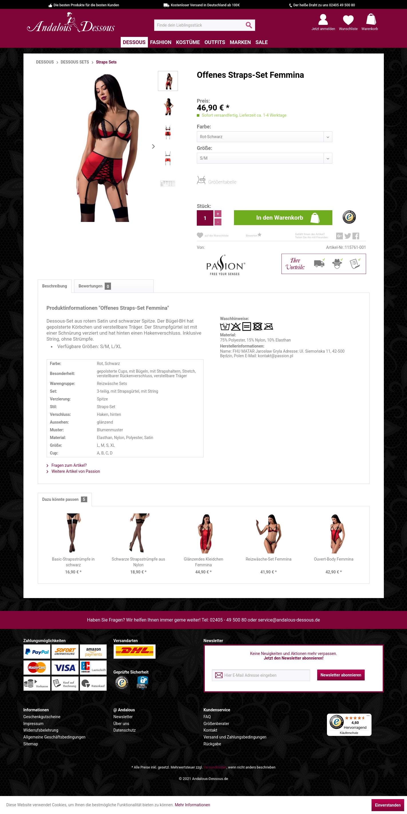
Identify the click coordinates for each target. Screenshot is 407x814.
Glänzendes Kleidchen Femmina (203, 562)
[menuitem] (204, 25)
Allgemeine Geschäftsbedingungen (54, 737)
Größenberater (216, 723)
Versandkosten (215, 767)
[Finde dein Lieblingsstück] (204, 25)
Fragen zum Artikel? (67, 465)
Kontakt (210, 730)
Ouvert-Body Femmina (334, 559)
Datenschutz (125, 730)
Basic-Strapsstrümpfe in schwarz (73, 562)
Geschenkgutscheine (42, 716)
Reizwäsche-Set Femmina (268, 559)
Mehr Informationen (192, 805)
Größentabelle (210, 181)
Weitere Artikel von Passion (73, 471)
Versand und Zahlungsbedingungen (235, 737)
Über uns (121, 723)
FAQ (207, 716)
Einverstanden (388, 805)
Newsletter (123, 716)
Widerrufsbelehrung (40, 730)
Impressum (33, 723)
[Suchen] (249, 27)
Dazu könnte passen (64, 499)
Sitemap (30, 744)
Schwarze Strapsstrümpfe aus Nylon (138, 562)
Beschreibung (54, 286)
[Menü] (368, 717)
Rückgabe (212, 744)
